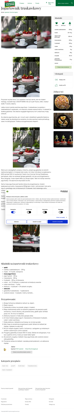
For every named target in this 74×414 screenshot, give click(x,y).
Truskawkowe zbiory (32, 366)
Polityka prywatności (6, 404)
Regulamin (4, 401)
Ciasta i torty (5, 366)
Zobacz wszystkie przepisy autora (21, 352)
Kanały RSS (28, 401)
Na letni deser (21, 366)
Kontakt (51, 401)
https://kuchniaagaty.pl (31, 349)
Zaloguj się (52, 404)
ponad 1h (13, 366)
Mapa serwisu (28, 399)
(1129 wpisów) (19, 349)
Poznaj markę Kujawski (7, 388)
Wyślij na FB (60, 85)
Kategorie (51, 399)
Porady (27, 404)
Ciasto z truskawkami (7, 370)
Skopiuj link (60, 79)
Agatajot (7, 12)
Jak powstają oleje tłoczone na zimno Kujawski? (42, 389)
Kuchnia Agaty (14, 12)
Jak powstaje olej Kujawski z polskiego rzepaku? (25, 389)
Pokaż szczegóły (60, 217)
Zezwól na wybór (37, 221)
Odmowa (16, 221)
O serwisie (3, 399)
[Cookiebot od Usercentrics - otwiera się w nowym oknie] (61, 192)
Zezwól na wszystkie (57, 221)
